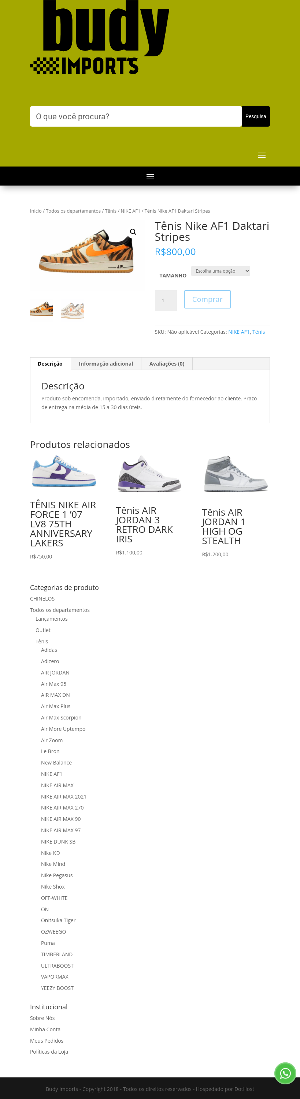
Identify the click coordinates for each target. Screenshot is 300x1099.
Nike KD (50, 852)
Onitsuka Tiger (58, 920)
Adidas (49, 649)
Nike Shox (53, 886)
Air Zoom (52, 740)
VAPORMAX (54, 976)
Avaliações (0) (166, 363)
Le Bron (50, 751)
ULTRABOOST (57, 965)
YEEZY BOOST (57, 987)
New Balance (56, 762)
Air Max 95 (53, 683)
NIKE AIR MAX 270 (62, 807)
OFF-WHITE (54, 897)
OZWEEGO (53, 931)
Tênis (110, 211)
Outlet (43, 630)
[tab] (50, 364)
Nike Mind (53, 863)
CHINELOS (42, 598)
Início (36, 211)
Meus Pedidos (46, 1040)
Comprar (207, 299)
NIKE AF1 (131, 211)
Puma (48, 942)
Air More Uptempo (63, 728)
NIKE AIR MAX (57, 785)
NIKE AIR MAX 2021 (64, 796)
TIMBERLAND (57, 954)
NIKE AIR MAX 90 (61, 818)
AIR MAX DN (55, 694)
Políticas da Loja (49, 1051)
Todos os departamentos (73, 211)
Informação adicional (106, 363)
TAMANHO (173, 275)
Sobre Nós (42, 1017)
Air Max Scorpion (61, 717)
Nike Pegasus (57, 875)
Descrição (50, 363)
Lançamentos (52, 618)
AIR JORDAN (55, 672)
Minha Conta (45, 1029)
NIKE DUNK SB (58, 841)
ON (45, 909)
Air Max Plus (55, 706)
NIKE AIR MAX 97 (61, 830)
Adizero (50, 661)
